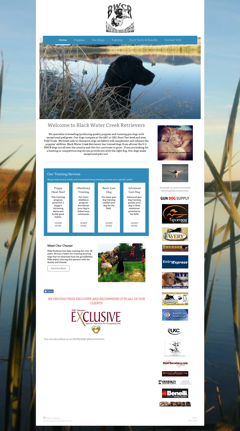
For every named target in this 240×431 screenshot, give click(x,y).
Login (194, 417)
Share (49, 291)
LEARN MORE (58, 224)
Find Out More (58, 268)
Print (47, 418)
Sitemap (57, 418)
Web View (192, 420)
